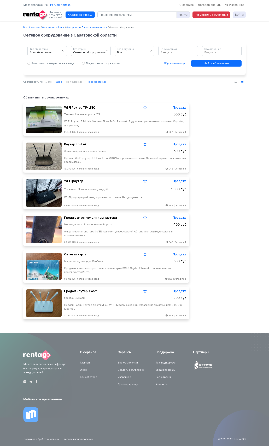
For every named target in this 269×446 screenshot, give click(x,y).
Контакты (161, 386)
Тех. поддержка (165, 364)
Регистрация (163, 378)
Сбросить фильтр (174, 63)
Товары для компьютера (94, 27)
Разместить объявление (211, 14)
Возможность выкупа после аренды (53, 63)
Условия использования (78, 441)
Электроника (73, 27)
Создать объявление (131, 371)
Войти (239, 14)
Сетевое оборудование (81, 14)
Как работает (88, 378)
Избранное (234, 5)
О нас (83, 371)
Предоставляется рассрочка (103, 63)
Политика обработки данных (41, 441)
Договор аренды (209, 5)
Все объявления (31, 27)
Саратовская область (53, 27)
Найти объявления (216, 63)
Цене (59, 81)
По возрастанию (96, 81)
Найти (183, 14)
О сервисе (186, 5)
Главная (85, 364)
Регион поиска (60, 5)
